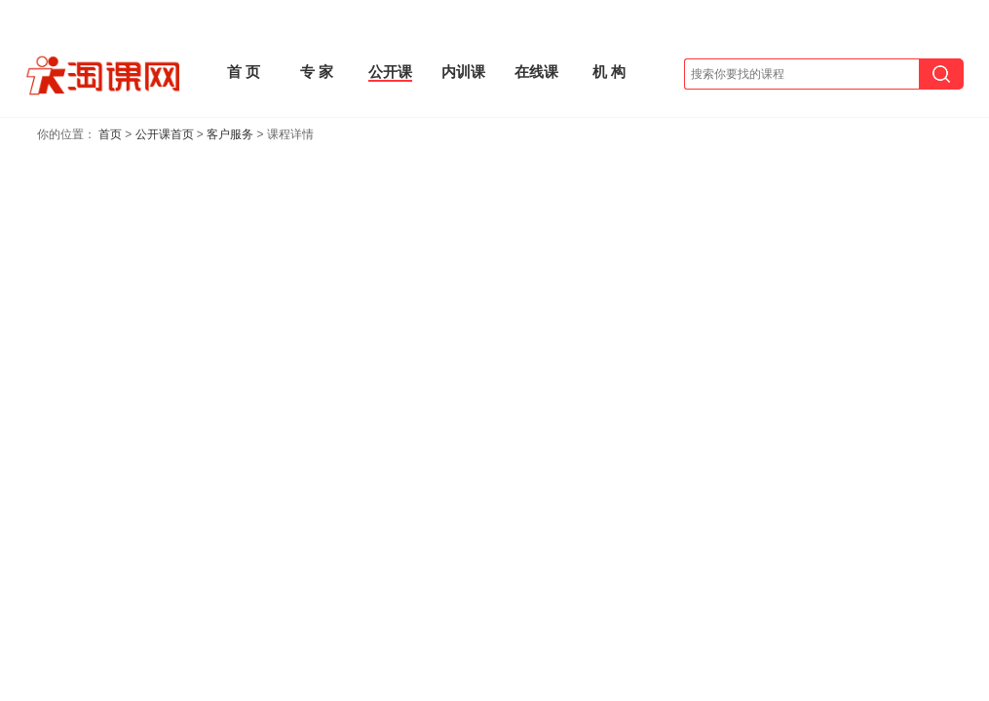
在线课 (536, 71)
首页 (110, 134)
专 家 (316, 71)
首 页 (243, 71)
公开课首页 (164, 134)
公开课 (390, 71)
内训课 (463, 71)
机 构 (609, 71)
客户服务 (230, 134)
